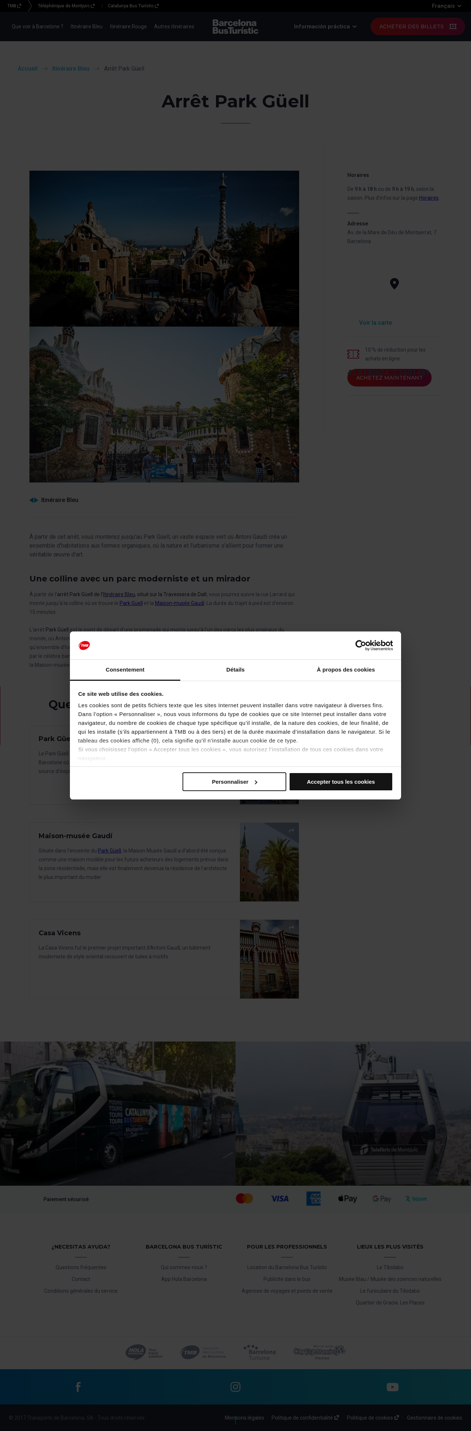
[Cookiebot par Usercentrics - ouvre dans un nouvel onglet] (361, 645)
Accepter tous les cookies (341, 782)
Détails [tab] (235, 669)
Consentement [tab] (125, 669)
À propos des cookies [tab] (346, 669)
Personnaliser (234, 782)
